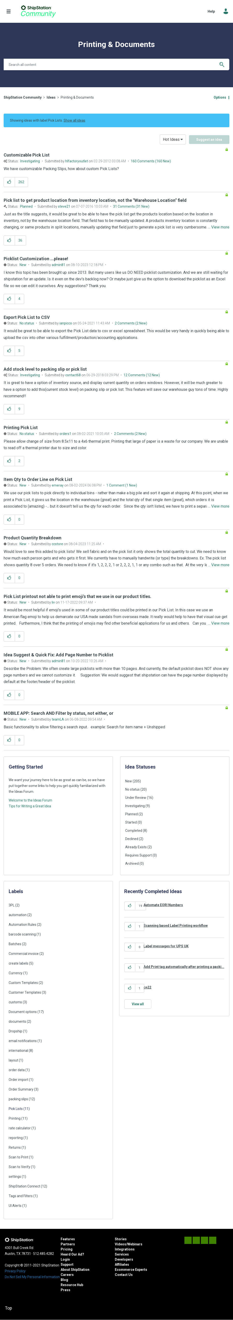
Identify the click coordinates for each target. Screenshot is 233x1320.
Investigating (30, 161)
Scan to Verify (19, 1167)
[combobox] (116, 64)
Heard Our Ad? (72, 1254)
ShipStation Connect (24, 1186)
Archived (132, 863)
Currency (15, 973)
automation (18, 915)
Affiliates (122, 1264)
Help (211, 11)
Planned (26, 206)
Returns (15, 1147)
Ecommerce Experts (131, 1270)
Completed (133, 831)
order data (17, 1070)
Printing (15, 1118)
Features (68, 1239)
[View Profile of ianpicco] (65, 323)
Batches (15, 944)
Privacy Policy (15, 1271)
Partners (68, 1244)
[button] (9, 182)
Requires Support (138, 855)
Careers (67, 1275)
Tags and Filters (21, 1196)
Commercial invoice (24, 954)
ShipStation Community (38, 11)
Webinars (134, 1244)
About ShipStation (75, 1270)
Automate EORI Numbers (163, 905)
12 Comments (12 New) (142, 375)
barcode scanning (22, 934)
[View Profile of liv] (53, 602)
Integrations (125, 1249)
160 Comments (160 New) (151, 161)
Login (65, 1259)
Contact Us (124, 1275)
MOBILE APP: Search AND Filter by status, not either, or (58, 713)
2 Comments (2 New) (131, 323)
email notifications (23, 1041)
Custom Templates (23, 983)
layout (13, 1060)
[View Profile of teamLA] (58, 719)
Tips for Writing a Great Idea (30, 806)
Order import (18, 1080)
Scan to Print (18, 1157)
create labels (18, 963)
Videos (120, 1244)
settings (15, 1177)
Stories (121, 1239)
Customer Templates (25, 992)
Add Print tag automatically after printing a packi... (184, 967)
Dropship (15, 1031)
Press (65, 1290)
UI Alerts (15, 1206)
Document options (23, 1012)
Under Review (135, 798)
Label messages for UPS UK (166, 946)
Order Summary (21, 1089)
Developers (124, 1259)
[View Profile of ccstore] (57, 544)
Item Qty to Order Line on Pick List (38, 479)
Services (122, 1254)
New (23, 265)
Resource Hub (72, 1285)
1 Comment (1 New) (121, 485)
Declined (131, 839)
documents (17, 1021)
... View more (218, 168)
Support (67, 1264)
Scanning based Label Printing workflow (176, 925)
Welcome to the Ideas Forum (30, 800)
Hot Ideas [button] (171, 139)
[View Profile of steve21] (64, 206)
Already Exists (136, 847)
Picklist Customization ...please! (36, 258)
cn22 (147, 987)
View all (138, 1004)
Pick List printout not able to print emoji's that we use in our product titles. (77, 596)
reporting (16, 1138)
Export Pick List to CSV (27, 317)
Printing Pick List (21, 427)
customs (15, 1002)
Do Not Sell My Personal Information (32, 1277)
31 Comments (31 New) (131, 206)
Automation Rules (22, 925)
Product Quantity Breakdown (32, 537)
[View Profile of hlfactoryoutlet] (76, 161)
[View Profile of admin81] (58, 265)
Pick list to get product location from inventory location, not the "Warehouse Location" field (95, 200)
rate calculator (20, 1128)
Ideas (51, 97)
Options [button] (220, 97)
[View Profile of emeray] (58, 485)
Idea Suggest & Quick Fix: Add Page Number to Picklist (58, 654)
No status (27, 323)
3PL (12, 905)
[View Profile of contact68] (73, 375)
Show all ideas (74, 120)
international (18, 1051)
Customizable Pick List (27, 154)
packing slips (18, 1099)
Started (131, 822)
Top (8, 1308)
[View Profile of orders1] (65, 434)
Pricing (67, 1249)
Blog (64, 1280)
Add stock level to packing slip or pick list (45, 369)
